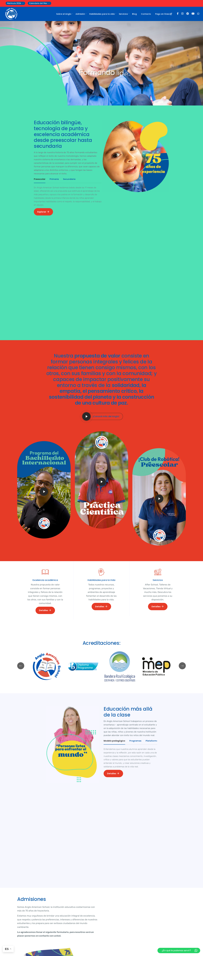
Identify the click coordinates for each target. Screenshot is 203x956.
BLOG (23, 864)
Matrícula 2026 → (15, 3)
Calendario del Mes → (39, 3)
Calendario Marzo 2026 (35, 909)
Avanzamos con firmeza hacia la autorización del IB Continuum (123, 901)
